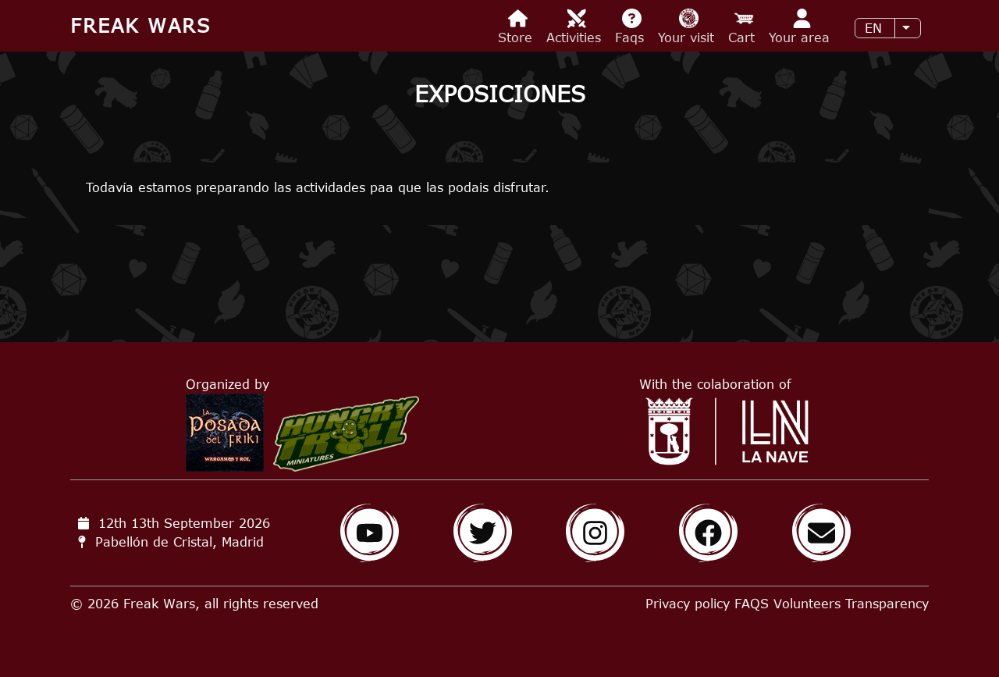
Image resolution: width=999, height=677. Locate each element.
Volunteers (807, 604)
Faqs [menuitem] (632, 27)
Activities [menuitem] (576, 27)
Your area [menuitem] (801, 27)
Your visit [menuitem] (688, 27)
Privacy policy (687, 604)
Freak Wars (140, 25)
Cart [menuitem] (743, 27)
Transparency (887, 604)
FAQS (751, 604)
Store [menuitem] (517, 27)
